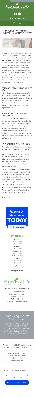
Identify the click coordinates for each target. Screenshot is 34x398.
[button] (17, 377)
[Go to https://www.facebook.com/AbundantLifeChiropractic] (15, 14)
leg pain (26, 154)
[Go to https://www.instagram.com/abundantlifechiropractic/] (19, 14)
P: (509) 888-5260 (17, 297)
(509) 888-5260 (17, 18)
